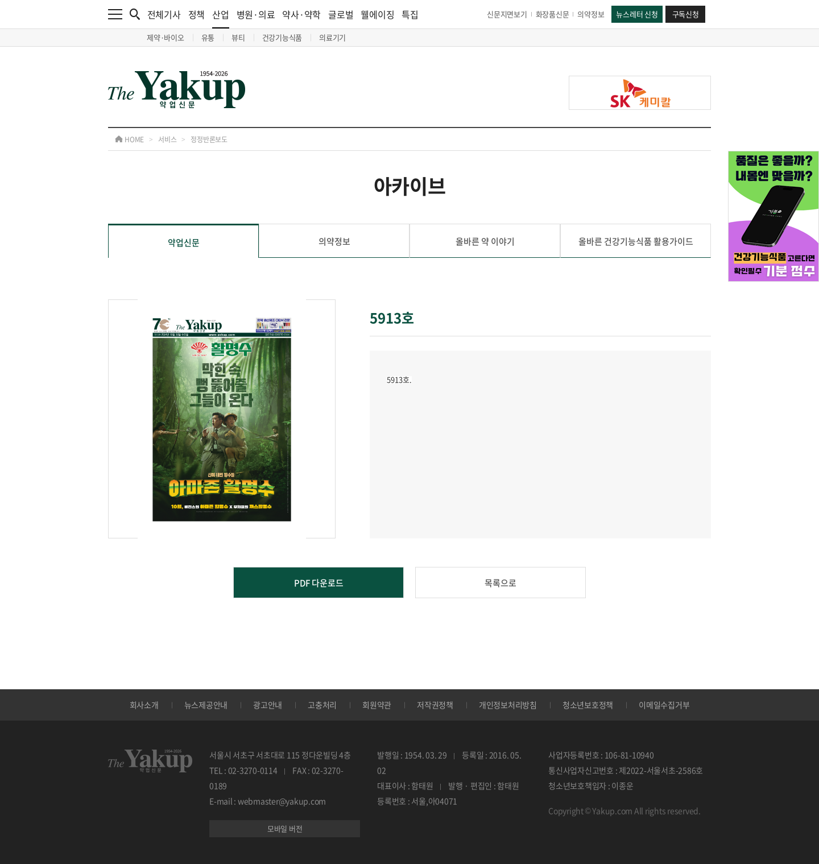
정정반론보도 (209, 139)
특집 (410, 14)
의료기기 (332, 37)
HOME (129, 139)
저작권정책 (435, 704)
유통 (208, 37)
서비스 (167, 139)
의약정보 (590, 14)
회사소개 (144, 704)
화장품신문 (552, 14)
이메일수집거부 (664, 704)
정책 (196, 14)
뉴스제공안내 (206, 704)
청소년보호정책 (587, 704)
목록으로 (500, 583)
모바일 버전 (285, 828)
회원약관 (376, 704)
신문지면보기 (507, 14)
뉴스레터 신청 (636, 14)
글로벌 (340, 14)
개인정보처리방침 (508, 704)
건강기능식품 (282, 37)
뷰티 (238, 37)
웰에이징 (377, 14)
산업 (220, 17)
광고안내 (267, 704)
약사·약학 (301, 14)
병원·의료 (256, 14)
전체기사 (164, 14)
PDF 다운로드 (319, 583)
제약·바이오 (165, 37)
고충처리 (322, 704)
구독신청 (685, 14)
